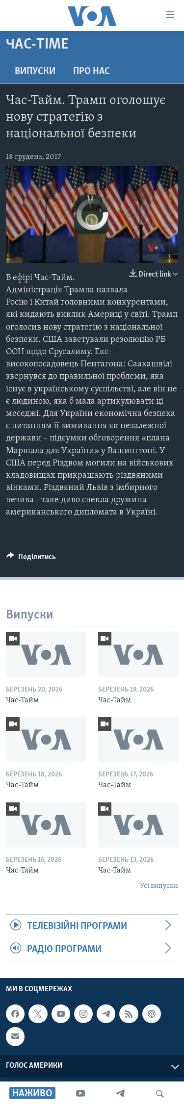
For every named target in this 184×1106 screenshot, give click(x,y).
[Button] (31, 559)
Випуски (35, 72)
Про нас (91, 72)
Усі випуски (159, 886)
